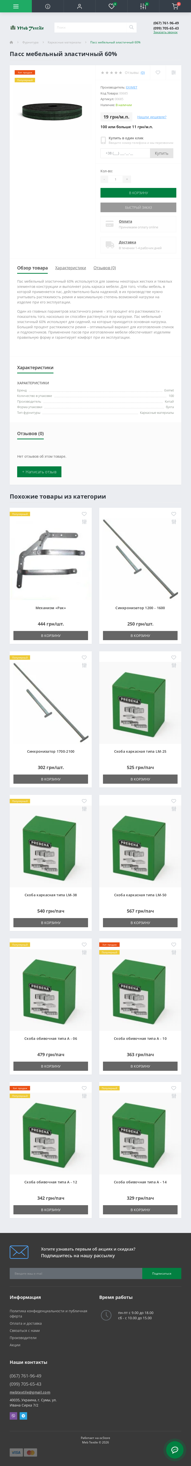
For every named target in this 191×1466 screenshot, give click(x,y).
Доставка (127, 242)
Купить (161, 153)
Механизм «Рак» (51, 607)
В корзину (138, 192)
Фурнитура (30, 42)
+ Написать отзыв (39, 472)
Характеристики (70, 267)
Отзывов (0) (105, 267)
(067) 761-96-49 (166, 23)
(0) (143, 72)
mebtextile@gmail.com (30, 1392)
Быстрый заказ (138, 207)
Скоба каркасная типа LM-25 (140, 751)
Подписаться (161, 1273)
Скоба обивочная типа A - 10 (140, 1038)
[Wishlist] (158, 72)
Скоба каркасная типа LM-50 (140, 895)
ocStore (104, 1438)
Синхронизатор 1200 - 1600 (140, 607)
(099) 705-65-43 (166, 28)
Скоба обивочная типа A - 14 (140, 1182)
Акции (15, 1345)
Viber (13, 1416)
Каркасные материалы (64, 42)
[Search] (131, 27)
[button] (80, 6)
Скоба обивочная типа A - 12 (50, 1182)
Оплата (125, 221)
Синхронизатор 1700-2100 (51, 751)
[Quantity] (115, 179)
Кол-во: (106, 171)
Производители (23, 1337)
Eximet (131, 87)
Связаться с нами (25, 1330)
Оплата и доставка (26, 1323)
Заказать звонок (165, 32)
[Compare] (173, 72)
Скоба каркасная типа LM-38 (51, 895)
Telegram (23, 1416)
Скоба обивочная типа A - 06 (50, 1038)
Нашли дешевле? (151, 117)
